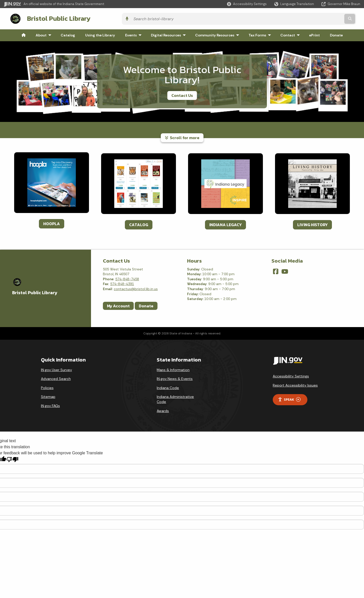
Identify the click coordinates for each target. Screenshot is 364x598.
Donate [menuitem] (336, 34)
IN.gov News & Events (175, 377)
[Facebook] (275, 270)
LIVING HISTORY (312, 223)
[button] (247, 4)
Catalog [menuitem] (68, 34)
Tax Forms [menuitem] (260, 34)
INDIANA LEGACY (225, 223)
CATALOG (138, 223)
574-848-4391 (122, 283)
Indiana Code (168, 386)
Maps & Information (173, 368)
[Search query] (316, 18)
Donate (146, 304)
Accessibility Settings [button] (291, 375)
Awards (163, 409)
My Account (118, 304)
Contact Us (182, 94)
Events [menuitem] (134, 34)
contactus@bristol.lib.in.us (136, 288)
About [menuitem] (45, 34)
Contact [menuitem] (291, 34)
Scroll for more (182, 136)
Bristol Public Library (53, 18)
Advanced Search (56, 377)
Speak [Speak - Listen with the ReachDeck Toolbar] (289, 398)
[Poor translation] (12, 458)
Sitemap (48, 395)
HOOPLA (51, 222)
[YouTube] (284, 270)
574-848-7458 (127, 278)
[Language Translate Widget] (294, 4)
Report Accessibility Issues (295, 384)
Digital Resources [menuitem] (169, 34)
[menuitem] (23, 34)
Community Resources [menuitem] (218, 34)
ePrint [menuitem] (314, 34)
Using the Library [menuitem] (100, 34)
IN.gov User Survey (56, 368)
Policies (47, 386)
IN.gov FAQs (50, 404)
